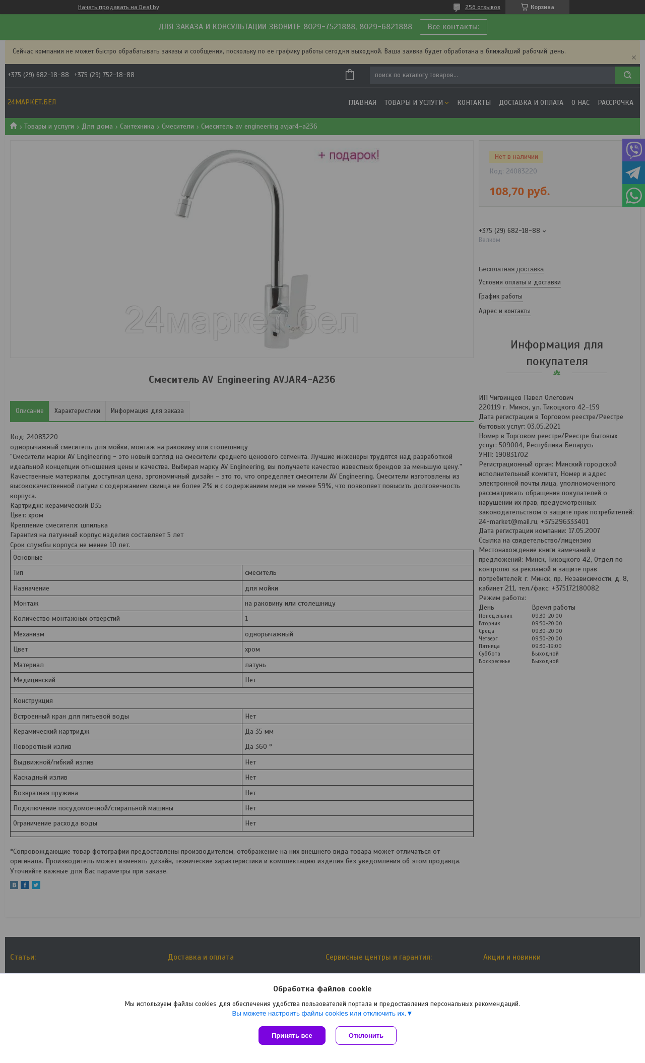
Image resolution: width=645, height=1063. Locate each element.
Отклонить (366, 1035)
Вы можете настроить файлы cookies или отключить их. (319, 1013)
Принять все (292, 1035)
